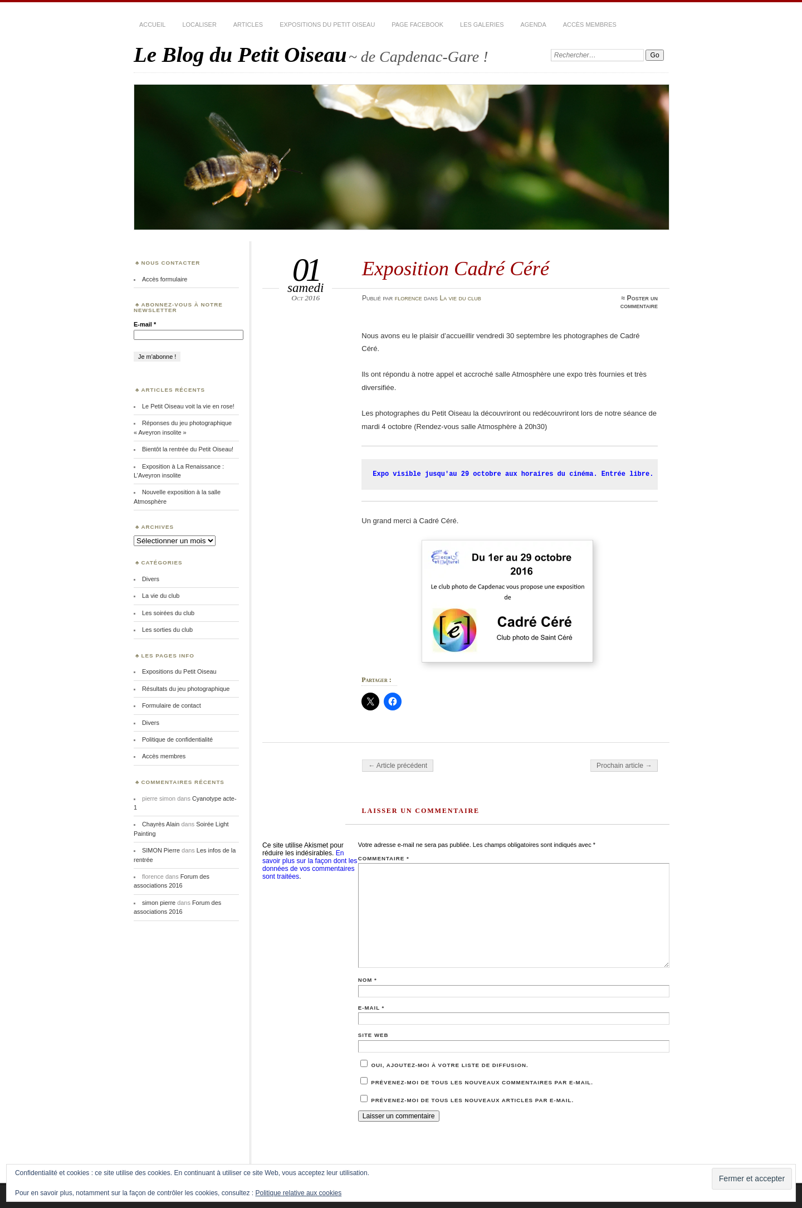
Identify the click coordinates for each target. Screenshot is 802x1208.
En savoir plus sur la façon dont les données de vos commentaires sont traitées (309, 864)
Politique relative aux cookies (299, 1193)
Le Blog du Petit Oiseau (240, 54)
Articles (248, 24)
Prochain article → (624, 765)
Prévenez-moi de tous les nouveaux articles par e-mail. (472, 1100)
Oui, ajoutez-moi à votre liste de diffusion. (444, 1065)
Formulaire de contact (171, 705)
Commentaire (383, 858)
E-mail (371, 1008)
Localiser (199, 24)
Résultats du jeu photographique (186, 688)
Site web (373, 1035)
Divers (150, 579)
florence (408, 298)
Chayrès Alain (160, 824)
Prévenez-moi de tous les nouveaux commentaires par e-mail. (482, 1082)
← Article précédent (397, 765)
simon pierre (158, 902)
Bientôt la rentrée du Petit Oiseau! (187, 449)
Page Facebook (417, 24)
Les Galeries (481, 24)
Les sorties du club (167, 629)
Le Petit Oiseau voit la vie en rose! (188, 406)
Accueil (152, 24)
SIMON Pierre (161, 850)
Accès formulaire (164, 279)
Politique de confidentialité (177, 739)
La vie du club (460, 298)
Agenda (533, 24)
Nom (367, 980)
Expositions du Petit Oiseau (327, 24)
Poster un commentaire (639, 302)
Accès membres (590, 24)
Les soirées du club (168, 613)
